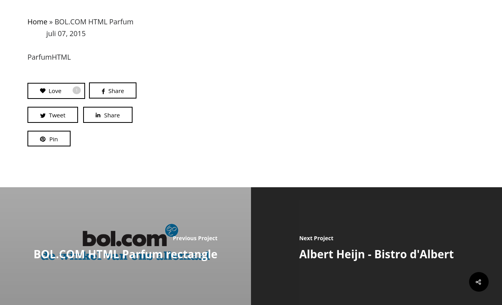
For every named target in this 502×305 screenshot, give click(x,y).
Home (37, 21)
